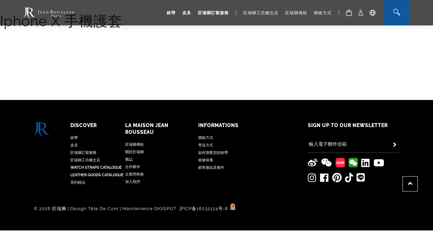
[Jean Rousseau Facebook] (324, 134)
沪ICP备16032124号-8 (204, 164)
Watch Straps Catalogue (96, 124)
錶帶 (171, 13)
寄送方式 (205, 101)
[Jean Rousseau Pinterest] (337, 134)
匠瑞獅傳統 (296, 13)
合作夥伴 (132, 123)
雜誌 (129, 116)
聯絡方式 (323, 13)
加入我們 (132, 138)
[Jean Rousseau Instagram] (312, 134)
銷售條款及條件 (211, 124)
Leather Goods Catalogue (96, 131)
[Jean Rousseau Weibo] (313, 119)
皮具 (186, 13)
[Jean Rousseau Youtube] (379, 119)
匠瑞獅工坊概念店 (260, 13)
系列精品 (77, 139)
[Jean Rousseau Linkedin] (365, 119)
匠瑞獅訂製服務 (213, 13)
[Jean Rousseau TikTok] (349, 134)
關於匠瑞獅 (134, 108)
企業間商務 (134, 130)
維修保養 (205, 116)
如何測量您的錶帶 (213, 109)
